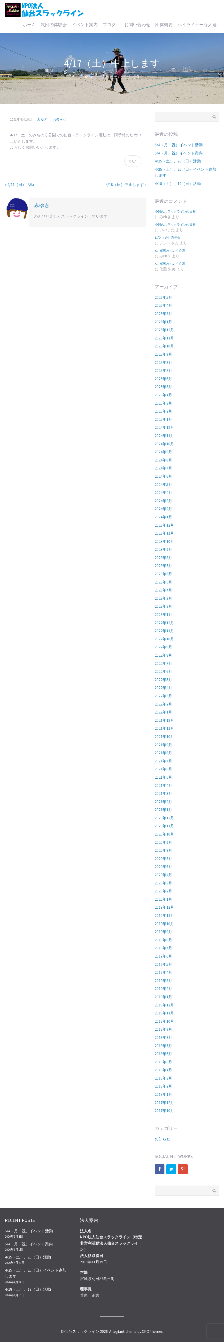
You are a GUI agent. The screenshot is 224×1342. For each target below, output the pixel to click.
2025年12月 (164, 329)
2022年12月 (164, 622)
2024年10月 (164, 443)
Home (89, 76)
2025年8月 (163, 362)
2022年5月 (163, 679)
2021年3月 (163, 793)
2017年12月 (164, 1102)
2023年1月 (163, 614)
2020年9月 (163, 842)
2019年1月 (163, 996)
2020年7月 (163, 858)
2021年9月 (163, 744)
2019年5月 (163, 964)
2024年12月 (164, 427)
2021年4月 (163, 785)
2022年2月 (163, 704)
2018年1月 (163, 1094)
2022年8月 (163, 655)
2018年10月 (164, 1021)
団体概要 (164, 24)
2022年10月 (164, 638)
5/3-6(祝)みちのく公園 (170, 251)
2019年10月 (164, 923)
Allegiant (117, 1331)
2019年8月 (163, 939)
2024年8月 (163, 460)
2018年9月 (163, 1029)
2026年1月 (163, 321)
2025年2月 (163, 411)
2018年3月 (163, 1078)
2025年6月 (163, 378)
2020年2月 (163, 891)
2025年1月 (163, 419)
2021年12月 (164, 720)
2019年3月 (163, 980)
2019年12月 (164, 907)
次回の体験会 (54, 24)
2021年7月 (163, 761)
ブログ (109, 24)
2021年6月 (163, 769)
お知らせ (59, 119)
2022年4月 (163, 687)
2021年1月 (163, 809)
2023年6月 (163, 573)
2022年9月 (163, 646)
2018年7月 (163, 1045)
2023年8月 (163, 557)
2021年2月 (163, 801)
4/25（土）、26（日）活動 (178, 161)
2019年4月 (163, 972)
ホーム (29, 24)
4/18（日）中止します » (126, 184)
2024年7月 (163, 468)
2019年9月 (163, 931)
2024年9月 (163, 451)
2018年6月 (163, 1053)
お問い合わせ (137, 24)
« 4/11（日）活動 (19, 184)
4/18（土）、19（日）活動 (178, 183)
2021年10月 (164, 736)
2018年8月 (163, 1037)
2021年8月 (163, 752)
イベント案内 (85, 24)
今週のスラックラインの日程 (175, 211)
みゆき (42, 119)
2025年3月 (163, 403)
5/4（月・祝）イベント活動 (179, 144)
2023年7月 (163, 565)
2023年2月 (163, 606)
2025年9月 (163, 354)
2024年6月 (163, 476)
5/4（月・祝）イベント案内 (179, 153)
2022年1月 (163, 712)
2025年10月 (164, 346)
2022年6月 (163, 671)
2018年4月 (163, 1069)
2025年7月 (163, 370)
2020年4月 (163, 874)
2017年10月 (164, 1110)
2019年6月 (163, 956)
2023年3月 (163, 598)
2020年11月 (164, 825)
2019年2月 (163, 988)
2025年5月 (163, 386)
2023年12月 (164, 525)
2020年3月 (163, 883)
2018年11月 (164, 1013)
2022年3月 (163, 695)
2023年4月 (163, 590)
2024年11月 (164, 435)
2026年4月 (163, 305)
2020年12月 (164, 817)
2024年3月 (163, 500)
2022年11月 (164, 630)
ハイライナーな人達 (197, 24)
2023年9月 (163, 549)
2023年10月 (164, 541)
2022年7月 (163, 663)
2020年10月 (164, 834)
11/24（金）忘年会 (167, 237)
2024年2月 (163, 508)
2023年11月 (164, 533)
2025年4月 (163, 394)
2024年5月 (163, 484)
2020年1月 (163, 899)
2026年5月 (163, 297)
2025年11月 (164, 338)
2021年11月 (164, 728)
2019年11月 (164, 915)
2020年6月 (163, 866)
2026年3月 (163, 313)
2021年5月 (163, 777)
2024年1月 (163, 516)
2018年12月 (164, 1005)
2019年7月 (163, 947)
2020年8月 (163, 850)
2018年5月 (163, 1061)
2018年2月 (163, 1086)
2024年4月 (163, 492)
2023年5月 (163, 582)
